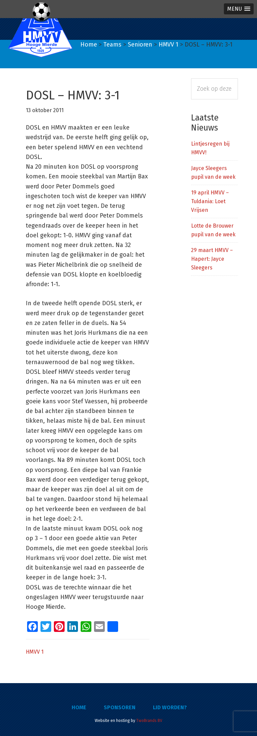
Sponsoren (120, 707)
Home (79, 707)
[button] (239, 8)
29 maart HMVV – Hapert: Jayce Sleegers (212, 259)
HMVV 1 (35, 652)
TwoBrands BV (149, 720)
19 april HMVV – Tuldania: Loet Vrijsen (210, 201)
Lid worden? (170, 707)
